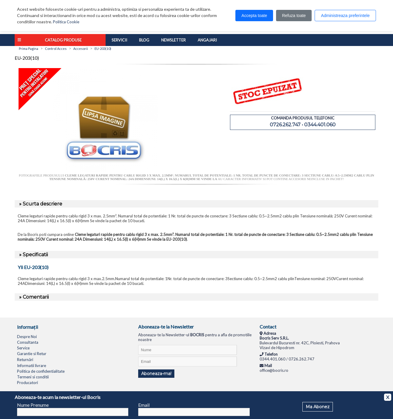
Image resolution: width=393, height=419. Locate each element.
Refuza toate (294, 15)
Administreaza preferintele (345, 15)
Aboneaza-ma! (156, 373)
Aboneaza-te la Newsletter (166, 326)
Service (23, 348)
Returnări (25, 359)
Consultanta (27, 342)
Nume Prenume (33, 405)
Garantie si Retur (31, 353)
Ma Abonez (318, 406)
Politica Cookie (66, 21)
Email (144, 405)
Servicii (119, 40)
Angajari (207, 40)
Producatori (27, 382)
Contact (268, 326)
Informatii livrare (31, 365)
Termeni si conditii (33, 377)
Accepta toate (254, 15)
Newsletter (173, 40)
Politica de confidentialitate (41, 371)
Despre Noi (27, 336)
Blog (144, 40)
